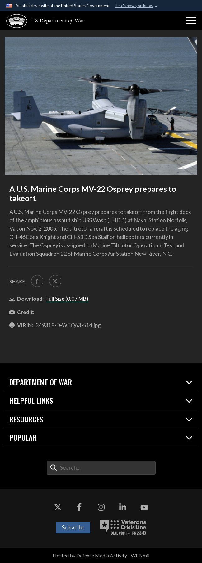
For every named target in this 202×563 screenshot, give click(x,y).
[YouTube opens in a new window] (144, 507)
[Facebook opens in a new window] (79, 507)
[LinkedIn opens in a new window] (122, 507)
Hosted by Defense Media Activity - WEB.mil (101, 555)
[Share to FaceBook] (37, 281)
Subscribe (73, 527)
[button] (191, 20)
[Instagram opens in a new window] (101, 507)
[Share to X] (55, 281)
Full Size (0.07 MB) (67, 298)
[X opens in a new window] (58, 507)
